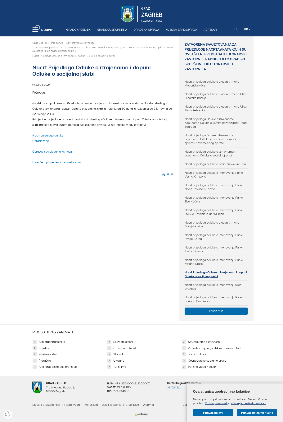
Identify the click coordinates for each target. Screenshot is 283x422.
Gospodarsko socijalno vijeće (207, 360)
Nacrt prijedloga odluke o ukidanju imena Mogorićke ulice (212, 83)
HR (247, 29)
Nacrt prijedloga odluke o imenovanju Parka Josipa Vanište (214, 249)
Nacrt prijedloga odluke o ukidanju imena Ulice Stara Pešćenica (216, 108)
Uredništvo (132, 404)
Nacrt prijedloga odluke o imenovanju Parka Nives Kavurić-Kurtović (214, 187)
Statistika (119, 354)
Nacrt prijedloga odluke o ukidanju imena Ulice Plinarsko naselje (216, 96)
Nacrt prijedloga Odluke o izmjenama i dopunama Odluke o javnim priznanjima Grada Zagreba (216, 122)
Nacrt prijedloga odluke (47, 135)
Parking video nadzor (202, 367)
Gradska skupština (112, 29)
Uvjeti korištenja (111, 404)
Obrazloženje (41, 141)
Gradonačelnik (78, 29)
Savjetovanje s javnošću (80, 42)
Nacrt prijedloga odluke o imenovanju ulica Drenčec (213, 286)
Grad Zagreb (39, 42)
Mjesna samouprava (181, 29)
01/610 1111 (174, 387)
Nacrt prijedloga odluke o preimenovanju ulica (215, 164)
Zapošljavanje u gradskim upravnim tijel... (215, 348)
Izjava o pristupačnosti (46, 404)
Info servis (57, 42)
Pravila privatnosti (216, 403)
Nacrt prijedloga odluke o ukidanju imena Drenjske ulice (212, 224)
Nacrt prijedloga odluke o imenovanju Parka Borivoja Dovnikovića (214, 299)
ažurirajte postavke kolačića (248, 403)
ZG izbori (44, 348)
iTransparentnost (124, 348)
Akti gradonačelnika (52, 342)
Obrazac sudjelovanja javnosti (52, 151)
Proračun (45, 360)
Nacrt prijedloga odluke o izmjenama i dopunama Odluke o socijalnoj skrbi (210, 153)
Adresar (210, 29)
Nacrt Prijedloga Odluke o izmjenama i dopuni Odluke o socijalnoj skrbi (216, 274)
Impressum (91, 404)
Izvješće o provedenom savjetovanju (56, 162)
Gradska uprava (146, 29)
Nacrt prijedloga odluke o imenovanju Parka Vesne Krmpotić (214, 174)
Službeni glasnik (123, 342)
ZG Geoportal (47, 354)
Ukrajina (118, 360)
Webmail (148, 404)
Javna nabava (197, 354)
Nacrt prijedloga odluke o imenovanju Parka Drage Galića (214, 237)
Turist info (119, 367)
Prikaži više (216, 311)
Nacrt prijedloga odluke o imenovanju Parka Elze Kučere (214, 199)
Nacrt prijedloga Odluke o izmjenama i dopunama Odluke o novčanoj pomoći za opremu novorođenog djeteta (212, 139)
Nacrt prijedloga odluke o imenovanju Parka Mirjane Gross (214, 262)
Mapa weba (72, 404)
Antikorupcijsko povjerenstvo (58, 367)
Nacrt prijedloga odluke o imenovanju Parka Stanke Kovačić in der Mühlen (214, 212)
